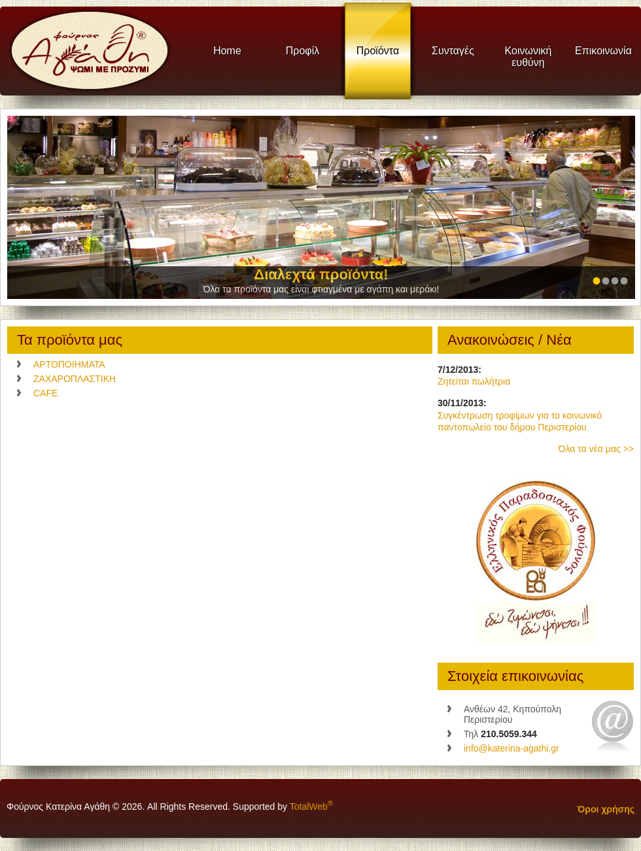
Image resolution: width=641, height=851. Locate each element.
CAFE (45, 393)
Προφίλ (302, 50)
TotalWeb (312, 806)
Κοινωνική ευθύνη (528, 56)
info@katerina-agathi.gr (511, 748)
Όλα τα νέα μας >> (596, 448)
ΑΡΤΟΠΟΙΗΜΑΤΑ (69, 364)
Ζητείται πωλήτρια (474, 381)
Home (227, 50)
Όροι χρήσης (606, 809)
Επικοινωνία (603, 50)
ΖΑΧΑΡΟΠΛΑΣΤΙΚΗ (74, 378)
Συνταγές (453, 50)
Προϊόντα (377, 50)
